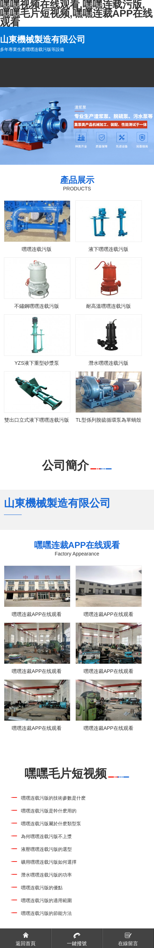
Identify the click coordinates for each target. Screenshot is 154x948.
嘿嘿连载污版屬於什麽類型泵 (51, 823)
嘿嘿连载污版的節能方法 (46, 913)
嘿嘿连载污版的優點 (42, 887)
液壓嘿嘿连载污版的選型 (46, 849)
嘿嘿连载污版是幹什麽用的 (48, 810)
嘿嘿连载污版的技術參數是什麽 (53, 798)
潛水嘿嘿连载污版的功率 (46, 875)
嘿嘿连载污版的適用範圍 (46, 900)
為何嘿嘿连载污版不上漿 (46, 836)
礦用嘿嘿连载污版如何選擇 (48, 862)
